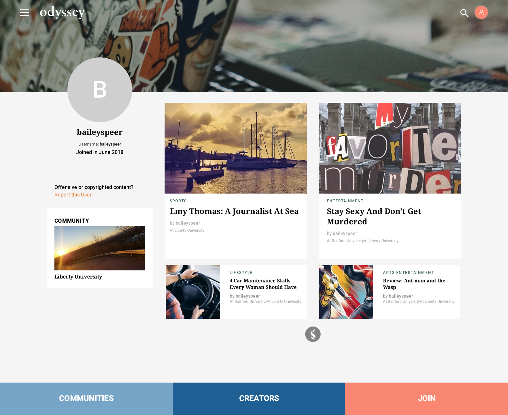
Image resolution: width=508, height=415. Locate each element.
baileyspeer (188, 223)
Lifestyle (241, 272)
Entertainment (345, 201)
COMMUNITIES (86, 398)
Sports (178, 201)
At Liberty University (187, 230)
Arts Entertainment (408, 272)
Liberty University (78, 276)
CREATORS (259, 398)
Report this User (73, 195)
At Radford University (345, 241)
